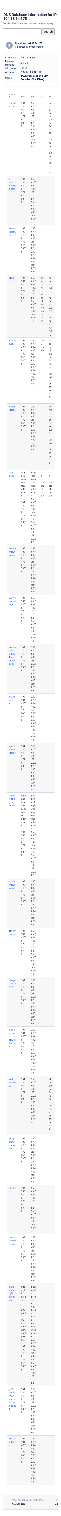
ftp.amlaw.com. (12, 934)
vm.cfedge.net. (12, 1442)
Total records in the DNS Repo (28, 1500)
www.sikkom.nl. (12, 231)
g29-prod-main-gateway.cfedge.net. (12, 1399)
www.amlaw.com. (12, 551)
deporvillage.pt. (12, 410)
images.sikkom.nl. (12, 983)
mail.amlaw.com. (12, 884)
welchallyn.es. (12, 1082)
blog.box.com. (12, 475)
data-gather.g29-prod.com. (12, 1293)
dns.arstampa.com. (12, 1240)
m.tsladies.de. (12, 700)
